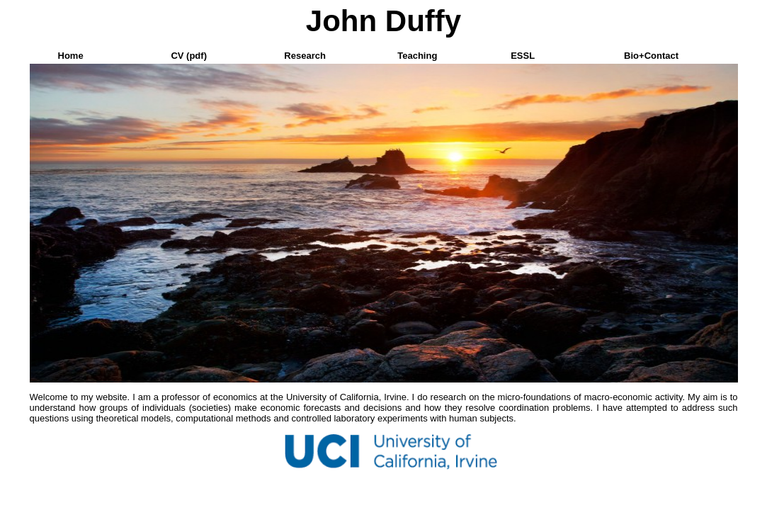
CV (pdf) (189, 55)
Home (71, 55)
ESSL (523, 55)
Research (305, 55)
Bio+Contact (651, 55)
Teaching (417, 55)
